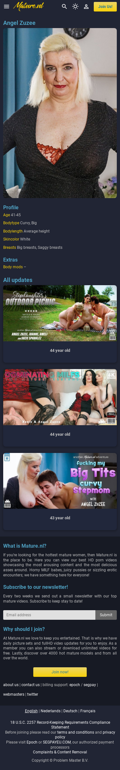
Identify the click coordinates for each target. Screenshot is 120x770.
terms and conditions (75, 732)
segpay (90, 685)
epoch (74, 685)
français (87, 711)
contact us (30, 685)
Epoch (32, 742)
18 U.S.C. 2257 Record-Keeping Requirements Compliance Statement (60, 725)
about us (11, 685)
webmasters (13, 694)
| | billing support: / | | (50, 690)
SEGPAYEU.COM (57, 742)
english (31, 711)
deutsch (70, 711)
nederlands (50, 711)
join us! (105, 6)
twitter (32, 694)
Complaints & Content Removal (60, 752)
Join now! (60, 672)
